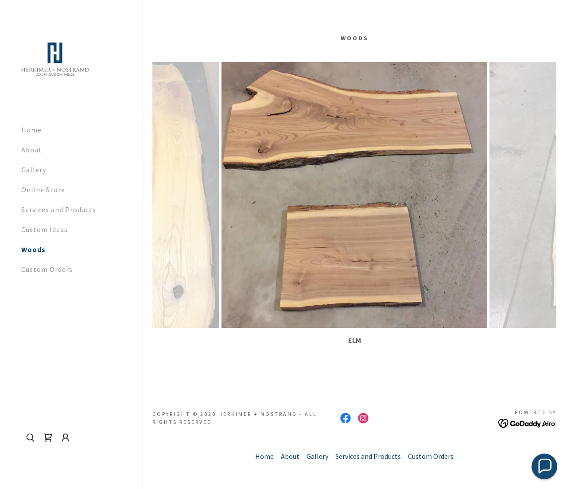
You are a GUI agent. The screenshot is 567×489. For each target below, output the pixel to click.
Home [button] (264, 456)
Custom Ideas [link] (44, 229)
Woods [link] (33, 249)
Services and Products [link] (58, 209)
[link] (55, 58)
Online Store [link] (43, 189)
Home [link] (31, 129)
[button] (65, 437)
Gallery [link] (33, 169)
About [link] (31, 149)
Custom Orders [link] (47, 269)
